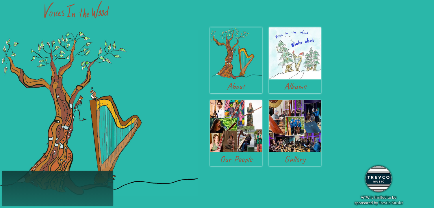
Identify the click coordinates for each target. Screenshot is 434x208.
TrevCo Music (390, 202)
